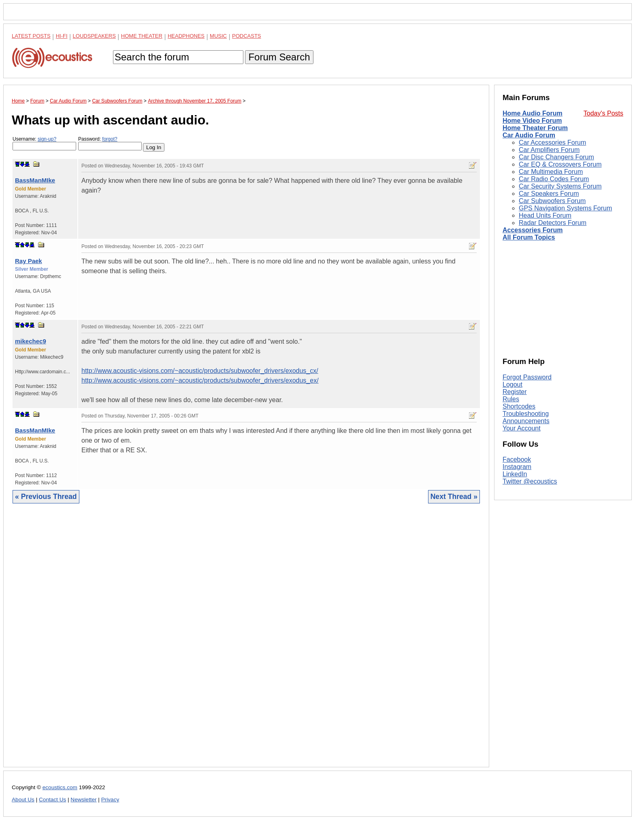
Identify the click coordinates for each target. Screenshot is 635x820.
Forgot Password (527, 377)
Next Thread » (453, 496)
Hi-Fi (62, 36)
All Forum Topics (529, 237)
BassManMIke (35, 180)
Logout (512, 384)
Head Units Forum (545, 215)
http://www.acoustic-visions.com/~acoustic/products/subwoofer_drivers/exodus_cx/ (199, 370)
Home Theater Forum (535, 127)
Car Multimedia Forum (551, 171)
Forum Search (279, 56)
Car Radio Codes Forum (554, 179)
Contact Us (52, 799)
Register (515, 391)
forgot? (109, 139)
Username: (44, 143)
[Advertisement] (246, 641)
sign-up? (47, 139)
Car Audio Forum (529, 135)
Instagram (517, 466)
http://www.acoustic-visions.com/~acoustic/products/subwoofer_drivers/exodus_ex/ (200, 380)
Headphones (186, 36)
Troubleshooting (526, 413)
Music (218, 36)
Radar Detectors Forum (552, 222)
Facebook (517, 459)
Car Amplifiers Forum (549, 149)
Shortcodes (519, 406)
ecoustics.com (60, 787)
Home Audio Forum (533, 113)
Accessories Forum (533, 230)
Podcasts (246, 36)
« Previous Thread (46, 496)
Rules (511, 399)
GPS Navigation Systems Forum (565, 208)
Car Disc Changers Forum (556, 157)
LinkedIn (515, 474)
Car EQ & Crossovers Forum (560, 164)
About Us (23, 799)
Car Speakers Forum (549, 193)
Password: (110, 143)
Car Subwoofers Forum (552, 200)
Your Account (522, 428)
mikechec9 (30, 341)
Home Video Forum (532, 120)
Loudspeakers (94, 36)
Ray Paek (28, 260)
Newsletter (83, 799)
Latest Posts (31, 36)
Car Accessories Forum (552, 142)
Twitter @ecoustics (530, 481)
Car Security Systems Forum (560, 186)
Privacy (110, 799)
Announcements (526, 420)
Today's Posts (603, 113)
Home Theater (141, 36)
